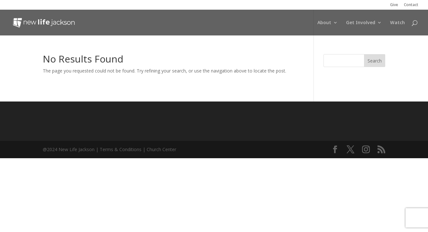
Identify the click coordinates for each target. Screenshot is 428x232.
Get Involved (360, 22)
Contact (411, 5)
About (324, 22)
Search (375, 61)
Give (394, 5)
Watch (397, 22)
